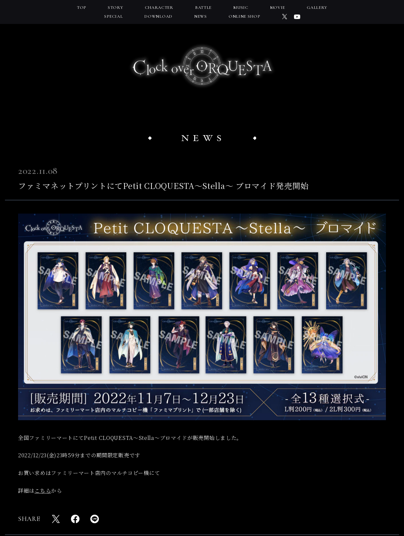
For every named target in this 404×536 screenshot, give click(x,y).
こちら (42, 490)
